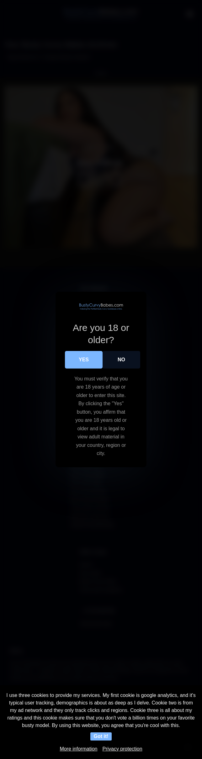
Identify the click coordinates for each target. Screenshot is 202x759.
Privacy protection (122, 748)
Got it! (100, 736)
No (121, 359)
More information (78, 748)
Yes (84, 359)
